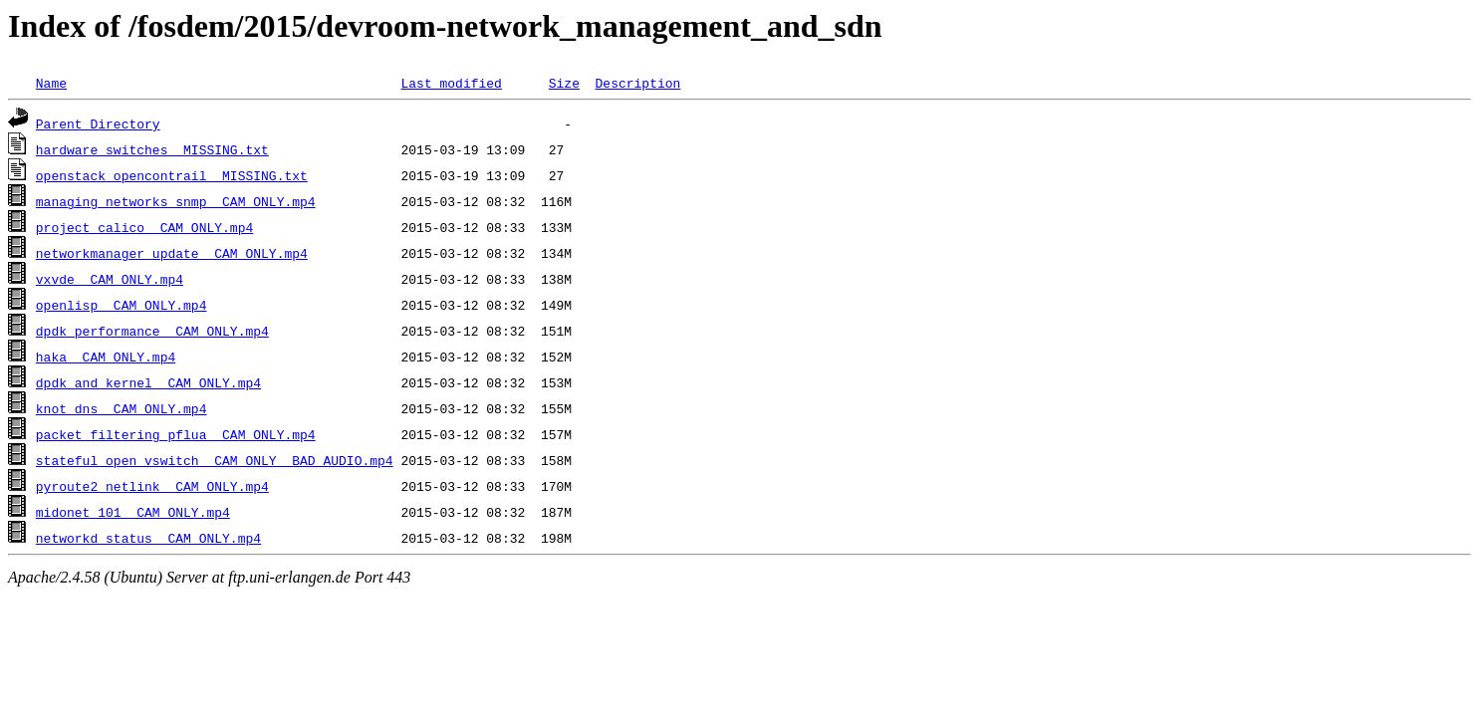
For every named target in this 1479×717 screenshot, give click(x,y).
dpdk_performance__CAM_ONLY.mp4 (152, 331)
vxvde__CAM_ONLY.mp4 (109, 279)
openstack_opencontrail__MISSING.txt (172, 175)
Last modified (450, 83)
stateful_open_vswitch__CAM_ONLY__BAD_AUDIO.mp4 (214, 460)
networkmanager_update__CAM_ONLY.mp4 (172, 253)
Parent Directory (98, 123)
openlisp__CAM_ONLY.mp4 (121, 305)
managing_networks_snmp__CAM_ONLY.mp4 (176, 201)
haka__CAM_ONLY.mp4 (105, 356)
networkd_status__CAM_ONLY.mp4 (148, 538)
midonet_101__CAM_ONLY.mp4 (133, 512)
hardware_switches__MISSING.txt (152, 149)
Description (637, 83)
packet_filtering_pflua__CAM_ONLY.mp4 (176, 434)
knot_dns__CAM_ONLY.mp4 (121, 408)
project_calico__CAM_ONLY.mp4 (144, 227)
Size (564, 83)
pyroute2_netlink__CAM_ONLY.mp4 (152, 486)
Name (51, 83)
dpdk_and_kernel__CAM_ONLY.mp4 (148, 382)
